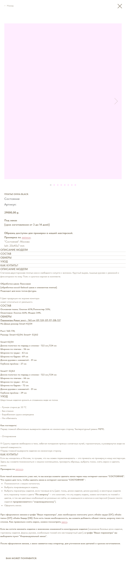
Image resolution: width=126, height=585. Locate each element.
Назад (10, 5)
